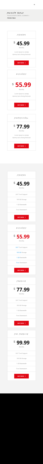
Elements (26, 15)
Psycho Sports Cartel (14, 15)
